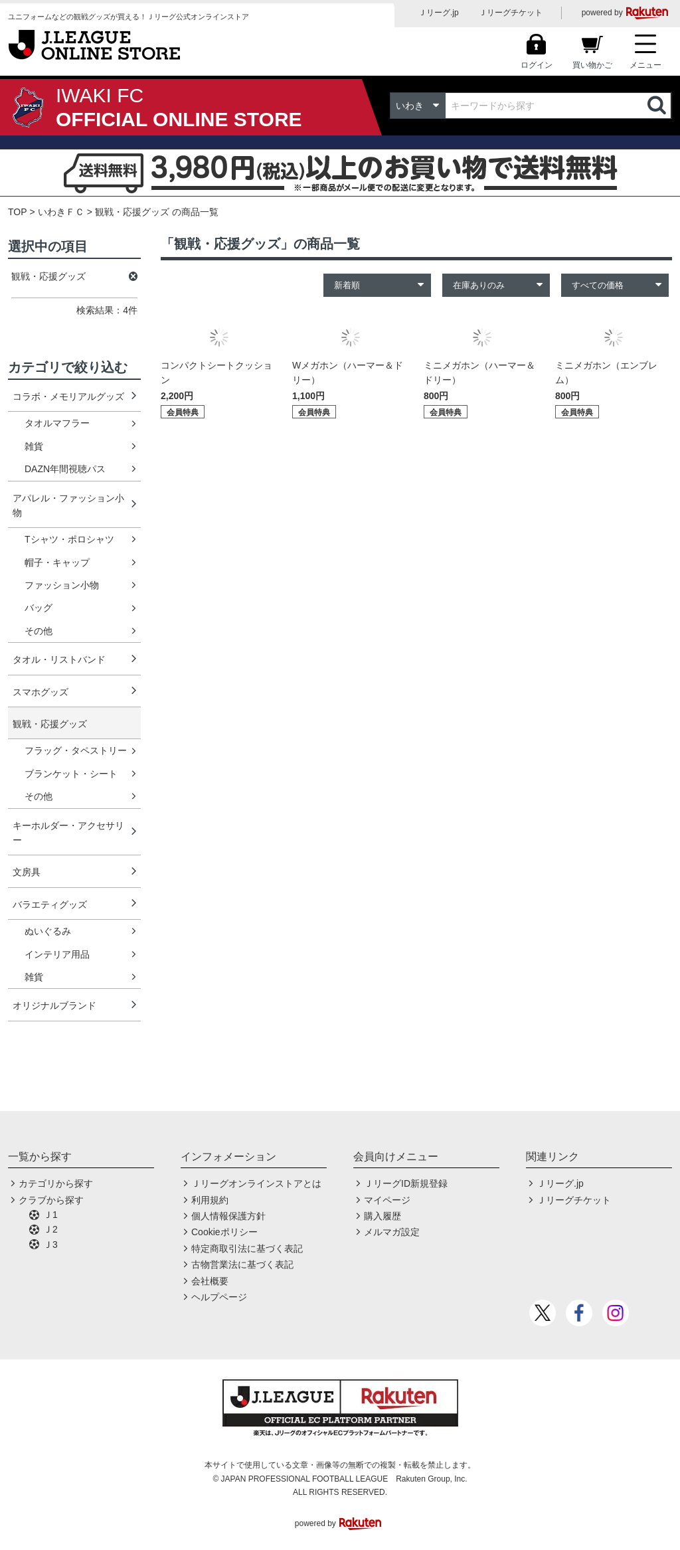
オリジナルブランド (54, 1005)
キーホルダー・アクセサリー (68, 832)
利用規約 (209, 1200)
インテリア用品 (57, 954)
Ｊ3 (50, 1244)
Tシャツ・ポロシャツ (69, 539)
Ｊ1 (50, 1214)
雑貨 (34, 446)
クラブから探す (51, 1200)
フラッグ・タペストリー (76, 750)
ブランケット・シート (71, 773)
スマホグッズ (40, 692)
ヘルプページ (219, 1297)
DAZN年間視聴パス (65, 469)
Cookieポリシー (224, 1232)
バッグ (38, 607)
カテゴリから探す (56, 1183)
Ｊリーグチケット (511, 12)
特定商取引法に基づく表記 (247, 1248)
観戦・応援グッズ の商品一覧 (156, 212)
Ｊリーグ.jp (438, 12)
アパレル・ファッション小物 (68, 505)
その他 (38, 631)
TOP (17, 212)
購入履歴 (382, 1216)
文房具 (27, 872)
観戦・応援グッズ (50, 724)
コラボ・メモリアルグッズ (68, 396)
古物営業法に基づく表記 (242, 1264)
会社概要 (209, 1281)
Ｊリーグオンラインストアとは (256, 1183)
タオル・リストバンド (59, 659)
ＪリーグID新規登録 (406, 1183)
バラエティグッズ (50, 904)
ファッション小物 (62, 585)
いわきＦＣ (61, 212)
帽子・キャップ (57, 562)
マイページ (387, 1200)
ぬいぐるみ (48, 931)
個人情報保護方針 (228, 1216)
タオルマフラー (57, 423)
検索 (658, 105)
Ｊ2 (50, 1229)
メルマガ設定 (392, 1232)
